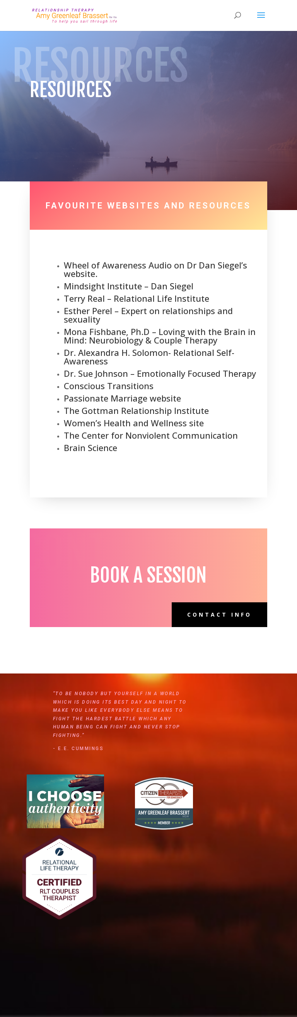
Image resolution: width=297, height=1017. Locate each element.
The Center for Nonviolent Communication (151, 435)
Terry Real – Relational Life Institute (136, 298)
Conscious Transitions (109, 385)
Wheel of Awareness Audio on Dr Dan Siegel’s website (155, 269)
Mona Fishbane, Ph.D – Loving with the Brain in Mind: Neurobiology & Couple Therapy (160, 336)
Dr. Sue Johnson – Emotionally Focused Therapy (160, 373)
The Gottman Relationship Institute (136, 410)
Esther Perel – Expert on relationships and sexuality (148, 315)
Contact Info (219, 614)
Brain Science (90, 447)
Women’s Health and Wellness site (134, 423)
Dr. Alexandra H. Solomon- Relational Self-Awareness (149, 357)
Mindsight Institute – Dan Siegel (128, 286)
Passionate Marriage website (122, 398)
